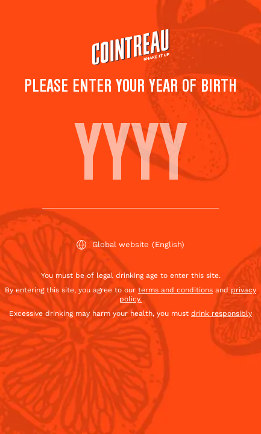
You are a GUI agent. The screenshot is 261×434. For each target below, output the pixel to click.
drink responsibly (221, 313)
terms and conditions (175, 290)
